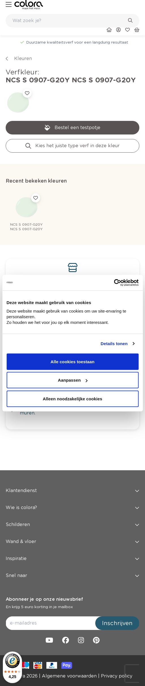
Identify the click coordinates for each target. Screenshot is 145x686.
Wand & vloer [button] (72, 541)
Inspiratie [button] (72, 558)
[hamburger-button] (9, 4)
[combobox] (72, 20)
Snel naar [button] (72, 575)
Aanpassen (73, 380)
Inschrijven (117, 623)
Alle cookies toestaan (73, 361)
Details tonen (114, 343)
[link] (28, 4)
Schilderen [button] (72, 524)
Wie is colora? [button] (72, 507)
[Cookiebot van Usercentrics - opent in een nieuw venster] (113, 282)
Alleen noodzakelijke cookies (72, 398)
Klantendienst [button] (72, 490)
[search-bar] (68, 20)
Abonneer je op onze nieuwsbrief (44, 599)
